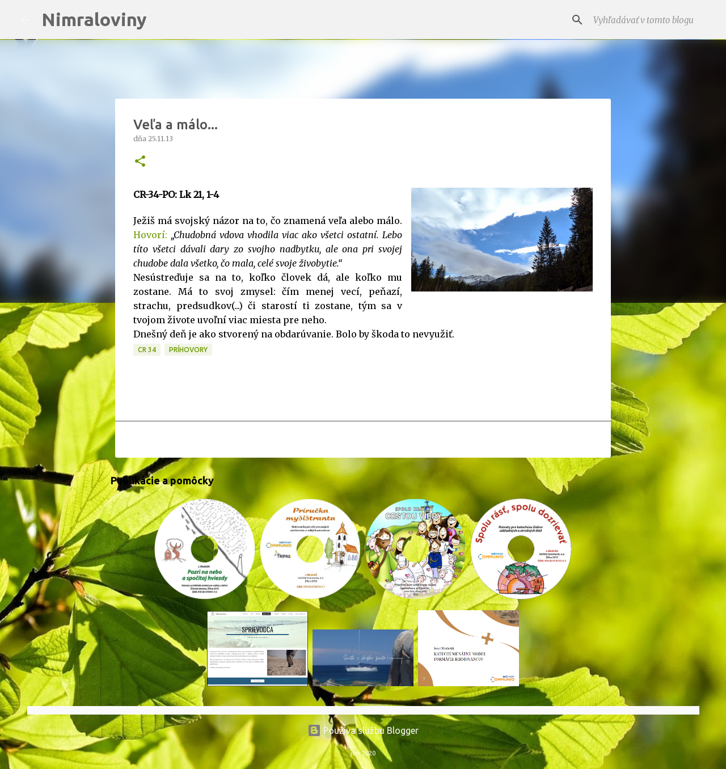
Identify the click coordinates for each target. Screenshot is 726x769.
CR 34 (147, 349)
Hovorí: (150, 234)
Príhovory (188, 349)
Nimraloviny (94, 19)
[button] (140, 162)
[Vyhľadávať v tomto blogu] (648, 19)
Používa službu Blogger (363, 730)
